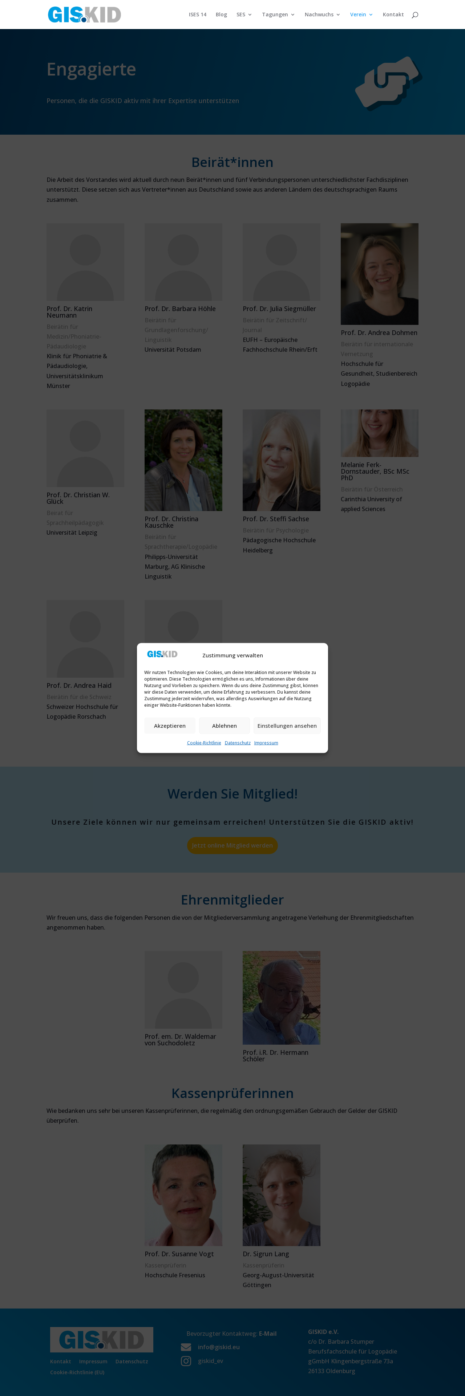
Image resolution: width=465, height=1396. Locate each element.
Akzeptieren (170, 725)
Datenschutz (238, 742)
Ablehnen (224, 725)
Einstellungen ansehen (287, 725)
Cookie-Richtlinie (204, 742)
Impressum (266, 742)
